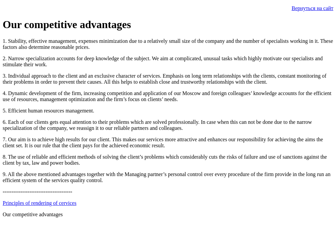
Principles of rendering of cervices (39, 203)
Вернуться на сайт (312, 8)
